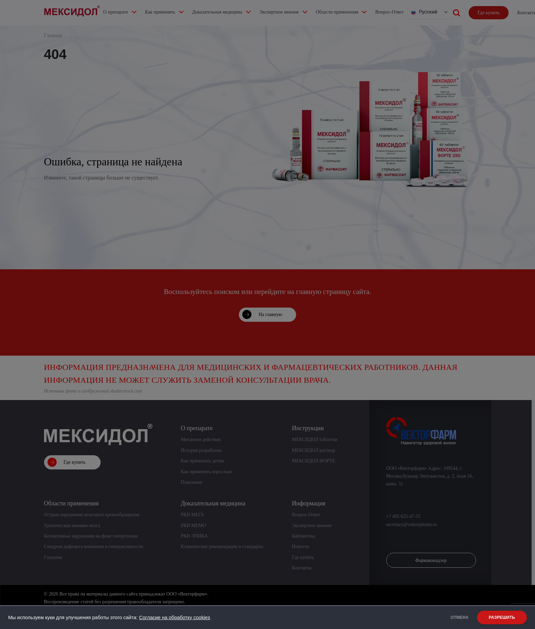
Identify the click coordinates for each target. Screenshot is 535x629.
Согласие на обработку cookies (174, 617)
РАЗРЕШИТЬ (502, 617)
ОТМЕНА (455, 617)
